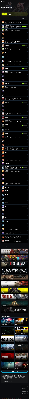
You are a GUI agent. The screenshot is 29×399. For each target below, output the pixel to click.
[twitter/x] (13, 395)
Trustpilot (3, 378)
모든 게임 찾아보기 (14, 371)
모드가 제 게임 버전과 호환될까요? (7, 381)
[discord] (9, 395)
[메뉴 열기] (27, 1)
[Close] (27, 386)
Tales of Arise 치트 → (4, 5)
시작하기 (4, 13)
